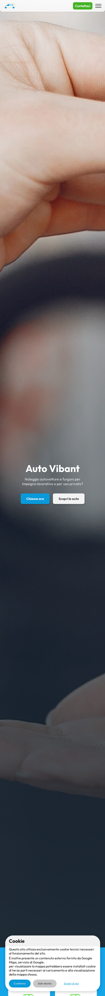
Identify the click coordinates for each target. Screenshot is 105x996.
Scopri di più (71, 983)
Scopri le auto (69, 499)
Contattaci (82, 6)
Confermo (20, 983)
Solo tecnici (45, 983)
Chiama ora (35, 499)
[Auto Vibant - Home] (9, 6)
